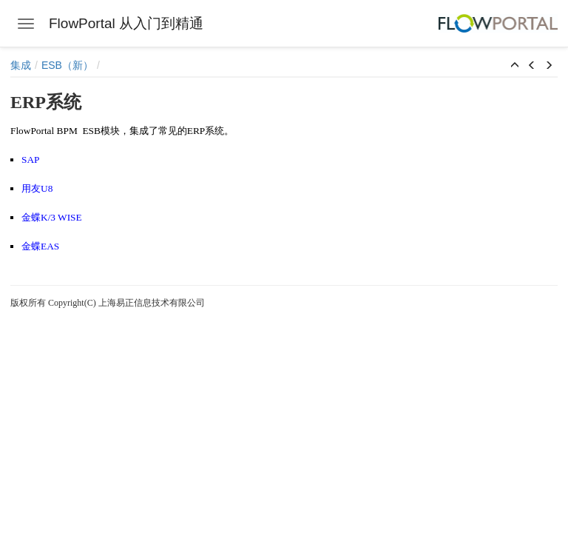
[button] (515, 65)
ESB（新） (67, 65)
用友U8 (37, 188)
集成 (20, 65)
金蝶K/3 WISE (51, 217)
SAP (30, 159)
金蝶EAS (40, 246)
